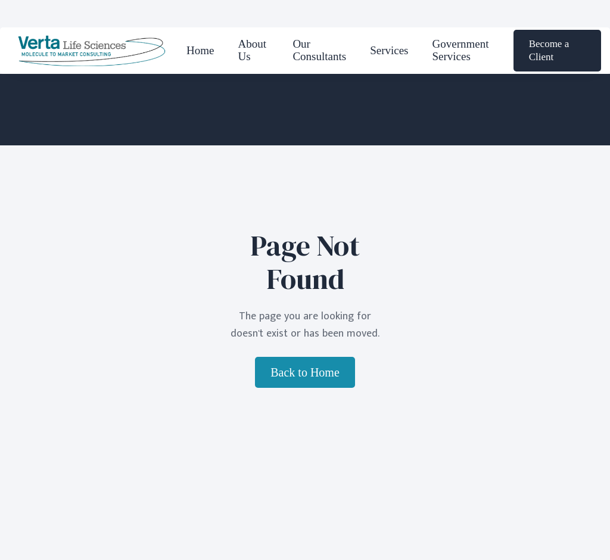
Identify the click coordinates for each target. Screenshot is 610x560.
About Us (252, 50)
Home (200, 50)
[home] (92, 50)
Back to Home (305, 372)
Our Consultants (319, 50)
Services (389, 50)
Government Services (460, 50)
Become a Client (549, 50)
